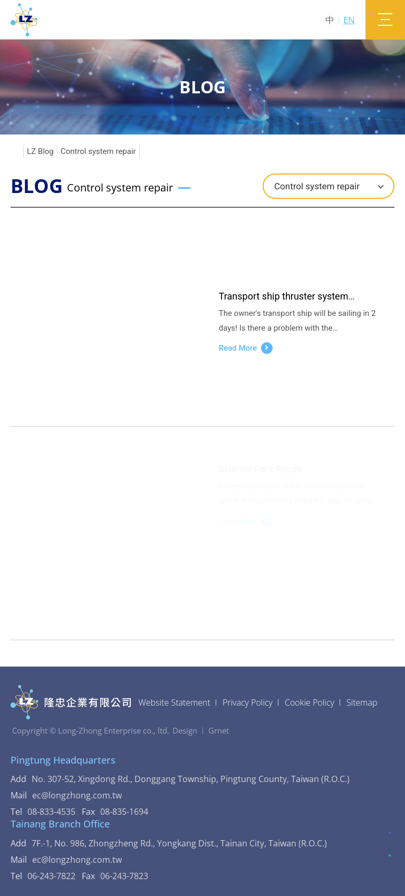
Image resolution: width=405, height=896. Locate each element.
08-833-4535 (51, 811)
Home (15, 151)
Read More (246, 348)
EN (349, 20)
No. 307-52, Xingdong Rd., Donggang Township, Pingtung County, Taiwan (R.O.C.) (191, 779)
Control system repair (98, 151)
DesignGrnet (200, 730)
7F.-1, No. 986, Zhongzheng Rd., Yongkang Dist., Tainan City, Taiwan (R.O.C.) (179, 843)
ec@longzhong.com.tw (84, 795)
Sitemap (362, 702)
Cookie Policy (309, 702)
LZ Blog (40, 151)
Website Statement (174, 702)
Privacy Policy (248, 702)
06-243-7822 (51, 876)
